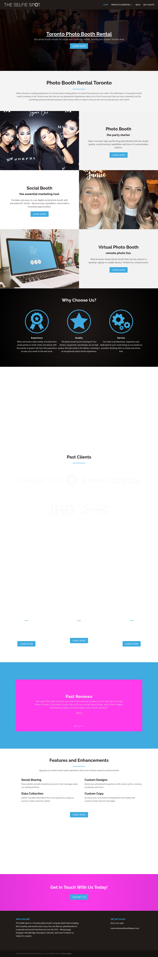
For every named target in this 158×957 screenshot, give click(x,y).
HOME (105, 5)
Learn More (79, 48)
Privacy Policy (67, 953)
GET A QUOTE (148, 5)
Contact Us (79, 897)
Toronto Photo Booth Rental (79, 36)
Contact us (69, 933)
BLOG (138, 5)
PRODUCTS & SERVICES (120, 5)
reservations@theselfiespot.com (125, 928)
